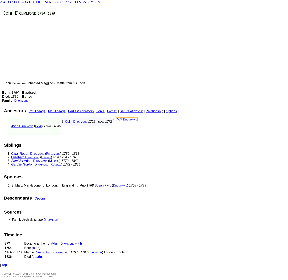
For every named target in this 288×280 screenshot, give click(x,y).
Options (171, 111)
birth (36, 248)
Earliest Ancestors (81, 111)
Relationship (154, 111)
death (37, 256)
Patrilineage (37, 111)
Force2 (112, 111)
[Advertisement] (91, 49)
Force (100, 111)
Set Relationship (131, 111)
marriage (95, 252)
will (78, 243)
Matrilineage (56, 111)
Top (4, 265)
